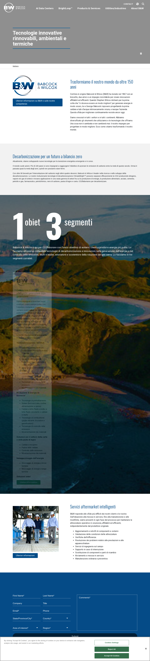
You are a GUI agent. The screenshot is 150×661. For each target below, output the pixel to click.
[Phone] (57, 611)
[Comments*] (107, 613)
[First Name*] (26, 595)
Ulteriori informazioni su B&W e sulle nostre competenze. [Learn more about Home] (35, 102)
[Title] (57, 603)
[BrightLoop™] (65, 10)
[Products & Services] (89, 10)
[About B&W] (137, 10)
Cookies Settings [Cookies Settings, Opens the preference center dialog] (112, 643)
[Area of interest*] (26, 628)
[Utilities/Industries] (116, 10)
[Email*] (26, 611)
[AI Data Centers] (45, 10)
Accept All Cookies (111, 656)
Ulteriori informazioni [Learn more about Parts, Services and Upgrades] (25, 555)
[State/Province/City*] (26, 618)
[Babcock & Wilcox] (15, 8)
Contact (128, 4)
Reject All (112, 649)
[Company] (26, 603)
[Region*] (57, 628)
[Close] (146, 648)
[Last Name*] (57, 595)
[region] (75, 649)
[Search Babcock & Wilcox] (143, 4)
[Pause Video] (141, 53)
